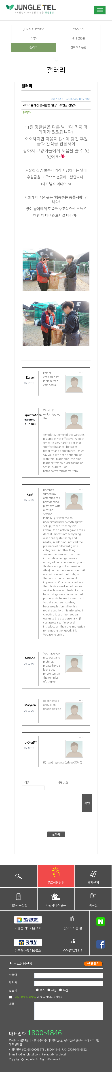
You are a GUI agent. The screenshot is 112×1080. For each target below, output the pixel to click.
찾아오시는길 (78, 47)
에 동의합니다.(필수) (38, 997)
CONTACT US (72, 950)
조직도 (34, 38)
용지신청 (93, 882)
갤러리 (34, 47)
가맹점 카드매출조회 (28, 928)
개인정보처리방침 (25, 997)
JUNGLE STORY (33, 29)
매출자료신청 (18, 905)
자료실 (93, 905)
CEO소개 (78, 29)
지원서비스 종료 (56, 905)
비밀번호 (62, 782)
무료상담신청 (56, 882)
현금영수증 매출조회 (28, 950)
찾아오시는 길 (73, 928)
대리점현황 (78, 38)
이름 (27, 782)
